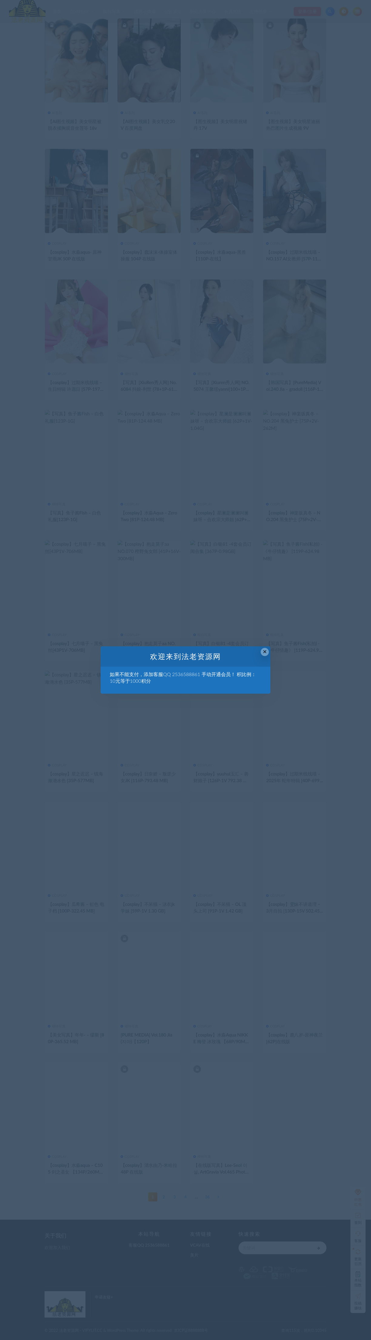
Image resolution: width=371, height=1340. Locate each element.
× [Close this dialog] (265, 651)
